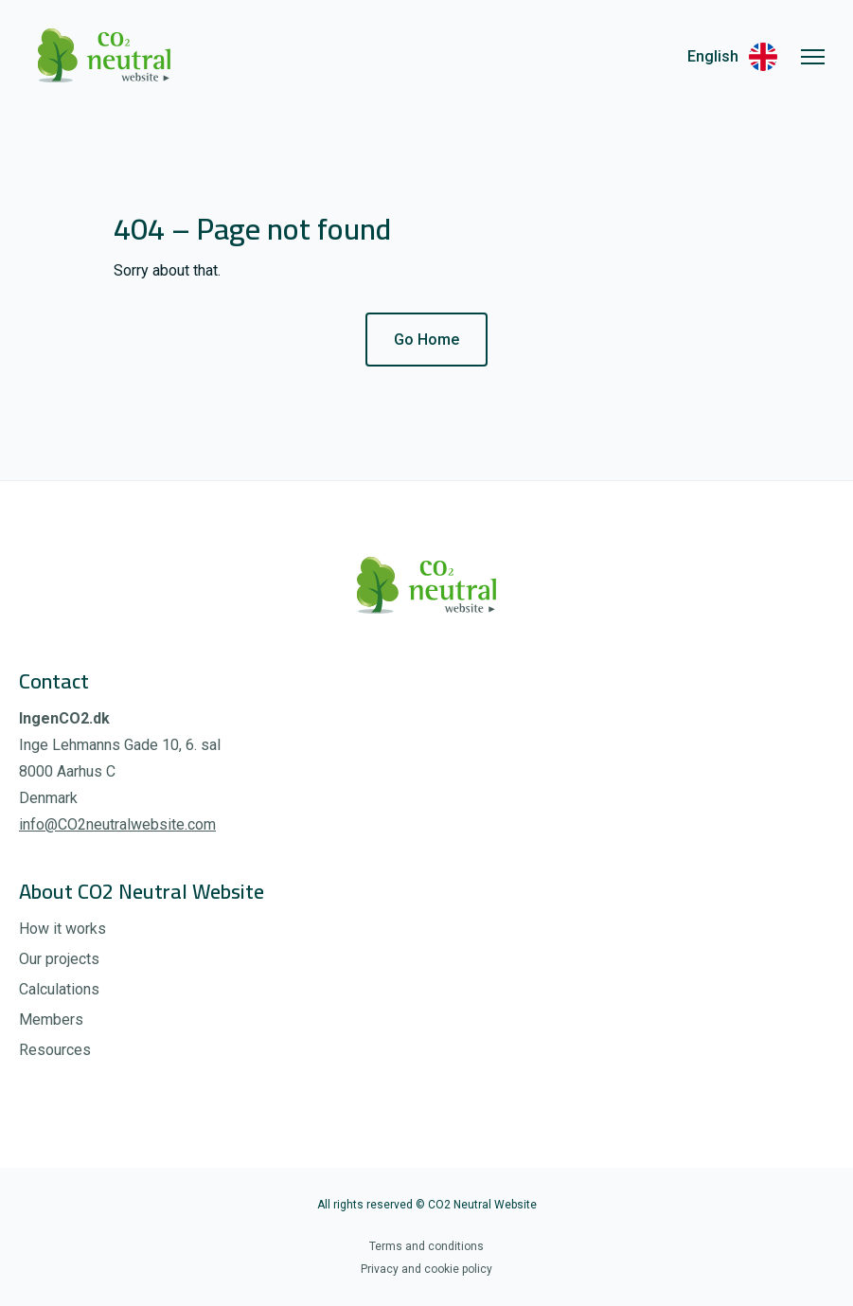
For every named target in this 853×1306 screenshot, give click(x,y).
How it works (62, 929)
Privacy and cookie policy (426, 1269)
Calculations (59, 989)
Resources (55, 1050)
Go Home (426, 340)
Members (51, 1020)
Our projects (59, 959)
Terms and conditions (426, 1246)
